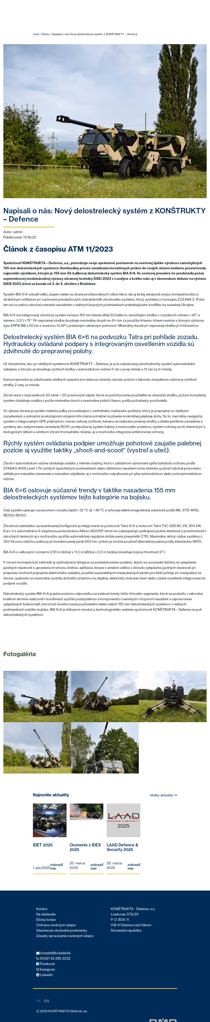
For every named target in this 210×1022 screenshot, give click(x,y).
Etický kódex (46, 920)
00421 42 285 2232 (53, 958)
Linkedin (44, 975)
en (46, 1001)
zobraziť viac (56, 867)
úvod (36, 34)
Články (45, 34)
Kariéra (41, 909)
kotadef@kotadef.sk (53, 953)
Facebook (45, 964)
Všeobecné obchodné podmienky (61, 930)
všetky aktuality (163, 795)
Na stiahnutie (46, 914)
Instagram (45, 969)
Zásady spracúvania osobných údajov (65, 936)
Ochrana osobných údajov (56, 925)
